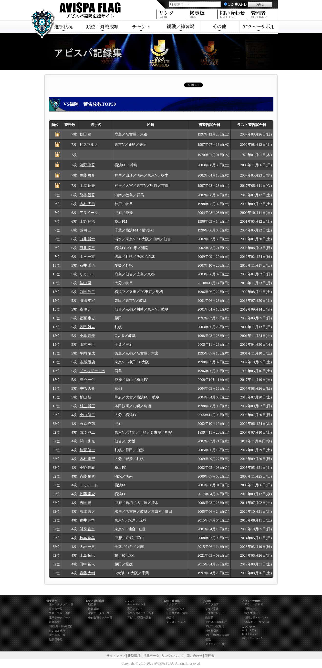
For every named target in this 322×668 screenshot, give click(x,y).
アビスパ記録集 (214, 626)
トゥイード (89, 485)
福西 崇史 (87, 318)
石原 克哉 (87, 424)
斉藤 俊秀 (87, 476)
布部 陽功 (87, 362)
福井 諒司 (87, 520)
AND (242, 4)
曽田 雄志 (87, 327)
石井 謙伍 (87, 265)
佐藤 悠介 (87, 175)
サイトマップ (115, 656)
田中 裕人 (87, 564)
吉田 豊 (86, 503)
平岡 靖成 (87, 353)
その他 (219, 27)
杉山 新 (86, 397)
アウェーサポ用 (258, 27)
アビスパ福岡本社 (216, 621)
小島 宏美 (87, 336)
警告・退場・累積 (60, 613)
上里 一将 (87, 257)
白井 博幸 (87, 239)
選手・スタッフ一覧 (61, 604)
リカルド (87, 274)
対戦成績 (93, 608)
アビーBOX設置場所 (217, 635)
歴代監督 (54, 621)
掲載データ (151, 656)
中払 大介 (87, 388)
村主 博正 (87, 406)
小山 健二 (87, 415)
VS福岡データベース (256, 621)
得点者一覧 (55, 608)
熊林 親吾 (87, 195)
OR (230, 4)
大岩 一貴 (87, 547)
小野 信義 (87, 468)
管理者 (209, 656)
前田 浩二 (87, 292)
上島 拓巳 (87, 555)
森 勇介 (86, 309)
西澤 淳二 (87, 432)
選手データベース (60, 617)
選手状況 (63, 27)
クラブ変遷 (212, 608)
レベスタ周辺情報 (177, 613)
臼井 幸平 (87, 248)
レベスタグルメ (175, 608)
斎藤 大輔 (87, 573)
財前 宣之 (87, 529)
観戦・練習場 (180, 27)
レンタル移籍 (57, 630)
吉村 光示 (87, 204)
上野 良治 (87, 221)
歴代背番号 (55, 639)
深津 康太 (87, 511)
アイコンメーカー (216, 643)
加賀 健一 (87, 450)
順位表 (92, 604)
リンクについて (173, 656)
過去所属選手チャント (140, 613)
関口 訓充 (87, 441)
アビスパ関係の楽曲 (139, 617)
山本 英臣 (87, 344)
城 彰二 (86, 230)
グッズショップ (175, 621)
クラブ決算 (212, 604)
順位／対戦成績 (102, 27)
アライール (89, 213)
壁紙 (208, 639)
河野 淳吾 (87, 165)
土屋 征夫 (87, 186)
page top (247, 592)
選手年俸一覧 (57, 635)
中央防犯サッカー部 (100, 617)
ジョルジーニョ (92, 371)
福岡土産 (249, 608)
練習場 (170, 617)
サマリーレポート (216, 613)
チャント (141, 27)
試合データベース (99, 613)
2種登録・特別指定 (60, 626)
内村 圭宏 (87, 459)
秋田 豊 (86, 134)
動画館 (209, 617)
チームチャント (136, 604)
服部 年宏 (87, 301)
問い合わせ (194, 656)
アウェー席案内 (253, 604)
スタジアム (173, 604)
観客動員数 (212, 630)
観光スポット (252, 613)
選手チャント (135, 608)
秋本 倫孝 (87, 538)
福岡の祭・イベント (256, 617)
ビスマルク (89, 144)
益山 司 (86, 283)
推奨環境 (134, 656)
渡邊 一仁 (87, 380)
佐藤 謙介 (87, 494)
